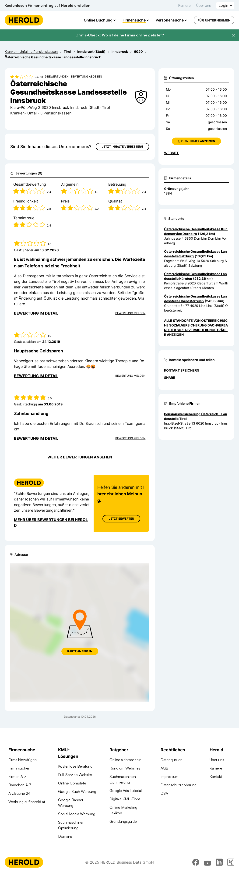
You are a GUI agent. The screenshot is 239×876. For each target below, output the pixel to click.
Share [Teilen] (169, 377)
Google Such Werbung (77, 791)
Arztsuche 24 (19, 793)
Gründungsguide (123, 821)
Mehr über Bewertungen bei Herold (51, 522)
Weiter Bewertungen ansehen (79, 457)
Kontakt (216, 776)
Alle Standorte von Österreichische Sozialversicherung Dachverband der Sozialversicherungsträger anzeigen (196, 328)
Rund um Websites (124, 768)
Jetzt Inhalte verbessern (122, 146)
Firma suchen (19, 768)
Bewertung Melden (130, 313)
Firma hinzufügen (22, 759)
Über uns (203, 5)
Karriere (184, 5)
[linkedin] (219, 863)
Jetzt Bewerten (121, 518)
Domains (65, 836)
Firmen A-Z (17, 776)
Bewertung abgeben (86, 76)
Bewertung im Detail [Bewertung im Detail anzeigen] (36, 313)
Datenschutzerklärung (179, 785)
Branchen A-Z (20, 785)
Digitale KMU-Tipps (125, 799)
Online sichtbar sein (125, 759)
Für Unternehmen (214, 20)
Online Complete (72, 783)
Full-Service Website (75, 774)
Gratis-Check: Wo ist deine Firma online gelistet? (119, 35)
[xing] (230, 863)
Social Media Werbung (76, 814)
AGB (164, 768)
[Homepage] (24, 20)
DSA (164, 793)
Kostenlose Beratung (75, 766)
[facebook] (195, 863)
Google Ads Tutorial (125, 790)
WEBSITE (171, 153)
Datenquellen (172, 759)
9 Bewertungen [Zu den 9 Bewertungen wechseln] (57, 76)
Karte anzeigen (79, 651)
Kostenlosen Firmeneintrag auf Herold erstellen (47, 5)
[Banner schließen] (233, 35)
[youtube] (207, 863)
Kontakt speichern (181, 370)
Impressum (169, 776)
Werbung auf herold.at (26, 801)
